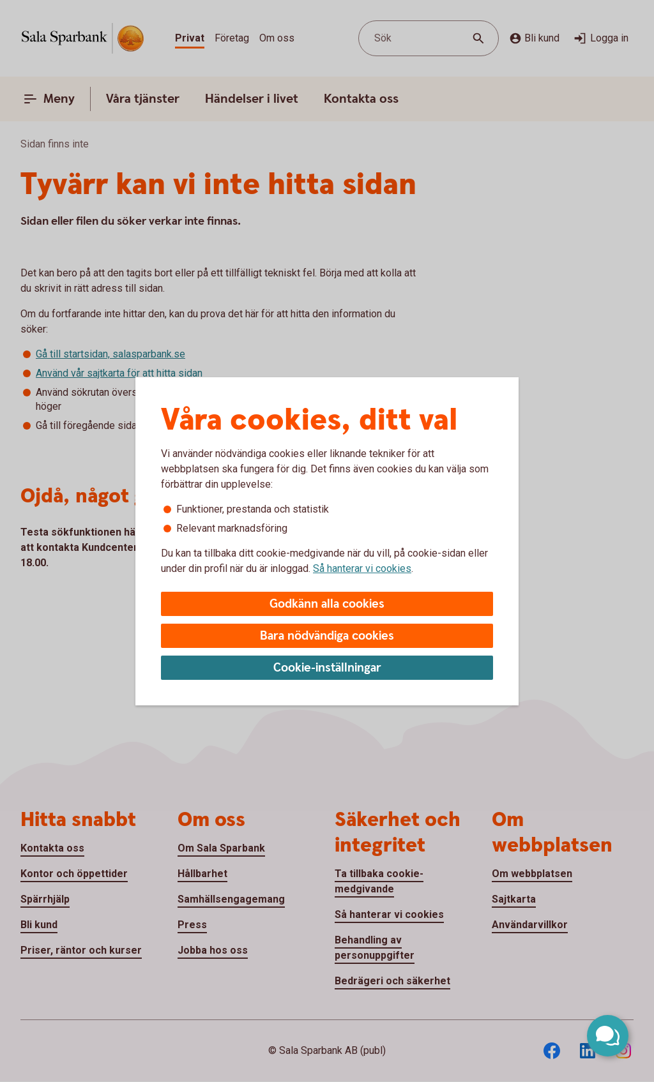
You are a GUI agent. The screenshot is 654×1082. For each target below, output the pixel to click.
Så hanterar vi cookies (362, 568)
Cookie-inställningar (327, 668)
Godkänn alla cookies (327, 604)
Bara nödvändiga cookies (327, 636)
